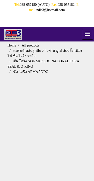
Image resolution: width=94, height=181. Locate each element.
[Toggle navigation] (87, 34)
